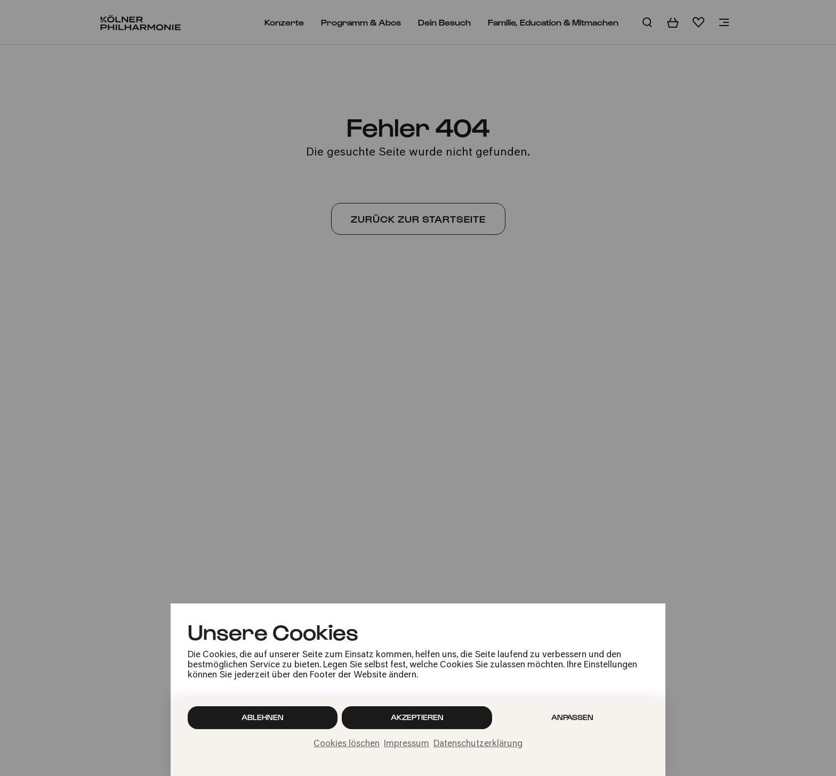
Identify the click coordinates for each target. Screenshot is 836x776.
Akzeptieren (417, 717)
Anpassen (572, 717)
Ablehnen (263, 717)
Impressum (406, 744)
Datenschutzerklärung (477, 744)
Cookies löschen (347, 744)
